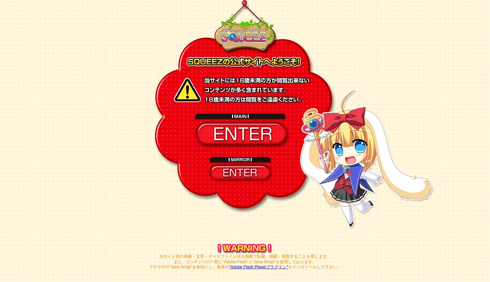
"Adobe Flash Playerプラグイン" (258, 267)
